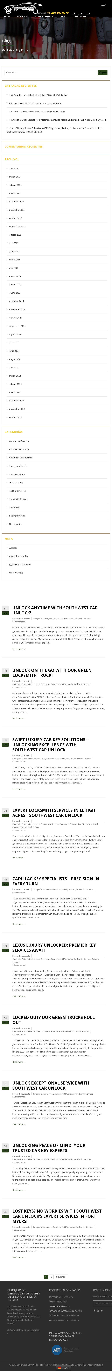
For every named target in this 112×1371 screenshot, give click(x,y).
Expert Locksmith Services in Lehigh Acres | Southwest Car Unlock (53, 812)
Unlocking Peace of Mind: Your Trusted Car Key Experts (48, 1148)
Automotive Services (19, 441)
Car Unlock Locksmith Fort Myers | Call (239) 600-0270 (35, 103)
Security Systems (17, 515)
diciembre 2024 (16, 301)
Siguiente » (61, 1276)
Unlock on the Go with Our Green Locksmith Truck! (52, 672)
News (64, 16)
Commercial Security (19, 449)
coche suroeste (23, 618)
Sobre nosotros (44, 16)
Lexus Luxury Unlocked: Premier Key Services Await (54, 947)
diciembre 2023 (16, 400)
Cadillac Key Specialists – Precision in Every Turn (55, 881)
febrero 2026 (15, 185)
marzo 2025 (15, 276)
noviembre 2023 (17, 409)
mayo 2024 (14, 359)
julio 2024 (14, 342)
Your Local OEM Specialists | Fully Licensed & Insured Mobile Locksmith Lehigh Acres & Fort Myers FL (57, 119)
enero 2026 (14, 193)
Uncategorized (16, 524)
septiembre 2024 (17, 326)
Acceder (13, 547)
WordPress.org (16, 572)
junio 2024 (14, 350)
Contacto (80, 16)
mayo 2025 (14, 259)
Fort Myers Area (17, 474)
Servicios (22, 16)
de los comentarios (20, 564)
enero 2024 (14, 392)
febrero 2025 (15, 284)
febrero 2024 (15, 384)
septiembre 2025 (17, 226)
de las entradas (18, 556)
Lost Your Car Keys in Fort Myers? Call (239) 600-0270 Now (37, 111)
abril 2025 (14, 268)
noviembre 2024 (17, 309)
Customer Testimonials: (20, 457)
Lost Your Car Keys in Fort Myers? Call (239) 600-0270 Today (38, 95)
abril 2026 (14, 168)
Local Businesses (17, 490)
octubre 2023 (15, 417)
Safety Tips (14, 507)
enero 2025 (14, 292)
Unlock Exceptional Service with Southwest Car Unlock (50, 1085)
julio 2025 (14, 243)
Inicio (7, 16)
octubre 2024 (15, 317)
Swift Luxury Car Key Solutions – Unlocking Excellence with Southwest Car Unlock (50, 745)
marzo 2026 (15, 176)
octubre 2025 (15, 218)
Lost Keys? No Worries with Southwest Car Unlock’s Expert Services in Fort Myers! (57, 1216)
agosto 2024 (15, 334)
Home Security (16, 482)
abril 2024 (14, 367)
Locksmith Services (18, 499)
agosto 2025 (15, 234)
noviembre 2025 (17, 209)
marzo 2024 (15, 375)
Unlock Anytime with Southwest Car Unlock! (55, 610)
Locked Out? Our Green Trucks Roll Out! (53, 1020)
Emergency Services (18, 466)
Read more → (19, 649)
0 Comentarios (18, 621)
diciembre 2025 (16, 201)
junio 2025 (14, 251)
